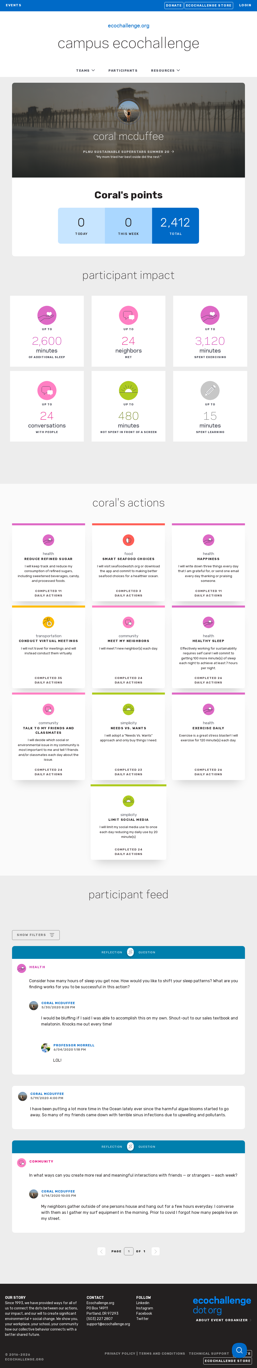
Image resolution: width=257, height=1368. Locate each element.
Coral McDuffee (58, 1003)
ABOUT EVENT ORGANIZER (222, 1320)
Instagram (144, 1308)
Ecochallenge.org (128, 25)
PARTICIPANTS (123, 70)
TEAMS (83, 70)
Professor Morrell (74, 1045)
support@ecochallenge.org (108, 1324)
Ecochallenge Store (209, 5)
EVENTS (13, 5)
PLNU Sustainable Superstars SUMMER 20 (126, 152)
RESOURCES (163, 70)
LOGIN (245, 5)
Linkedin (142, 1303)
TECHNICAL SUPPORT (209, 1353)
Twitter (142, 1319)
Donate (174, 5)
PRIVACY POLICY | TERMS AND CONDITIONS (145, 1353)
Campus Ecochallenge (128, 44)
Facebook (144, 1313)
